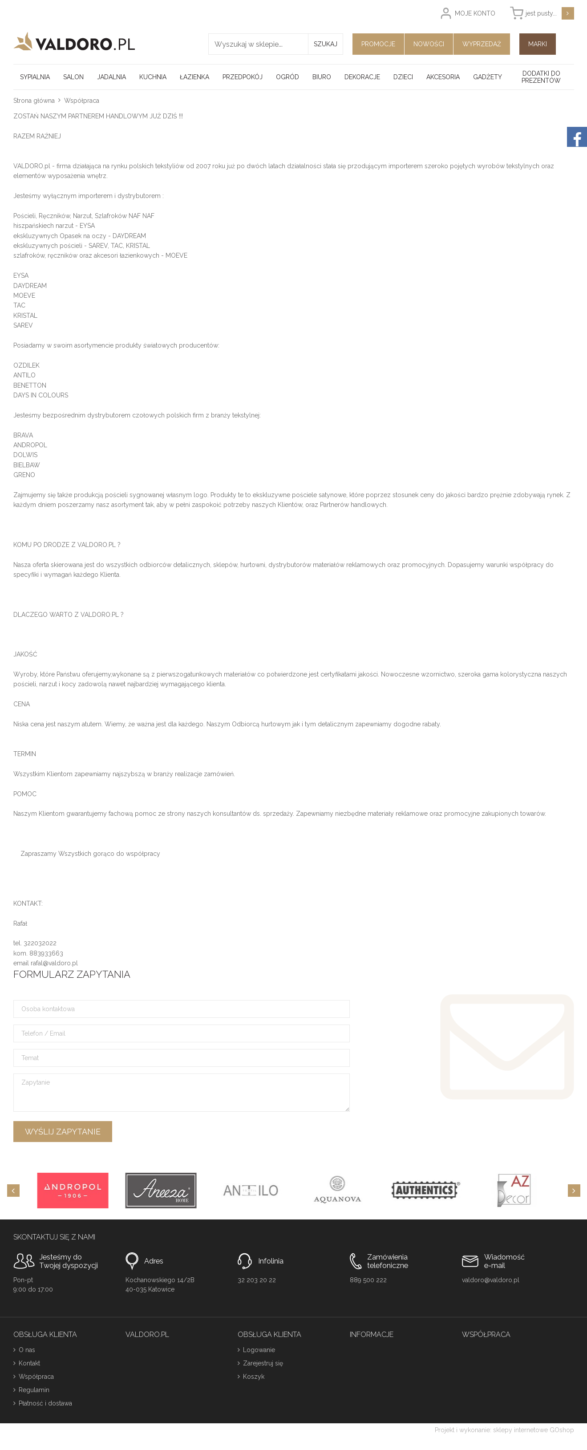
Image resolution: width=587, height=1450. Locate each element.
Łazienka (194, 77)
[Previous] (13, 1190)
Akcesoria (443, 77)
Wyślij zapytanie (63, 1131)
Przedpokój (243, 77)
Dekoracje (362, 77)
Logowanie (259, 1349)
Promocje (378, 44)
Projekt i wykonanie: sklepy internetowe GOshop (504, 1430)
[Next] (574, 1190)
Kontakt (29, 1363)
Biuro (321, 77)
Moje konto (475, 13)
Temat (30, 1057)
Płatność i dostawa (45, 1403)
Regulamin (34, 1389)
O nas (27, 1349)
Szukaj (325, 44)
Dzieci (403, 77)
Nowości (428, 44)
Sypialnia (35, 77)
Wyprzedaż (481, 44)
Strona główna (34, 100)
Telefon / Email (43, 1033)
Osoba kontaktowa (48, 1009)
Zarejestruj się (263, 1363)
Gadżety (487, 77)
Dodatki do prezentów (541, 77)
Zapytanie (35, 1082)
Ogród (287, 77)
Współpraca (36, 1376)
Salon (73, 77)
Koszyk (253, 1376)
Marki (537, 44)
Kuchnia (152, 77)
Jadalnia (111, 77)
